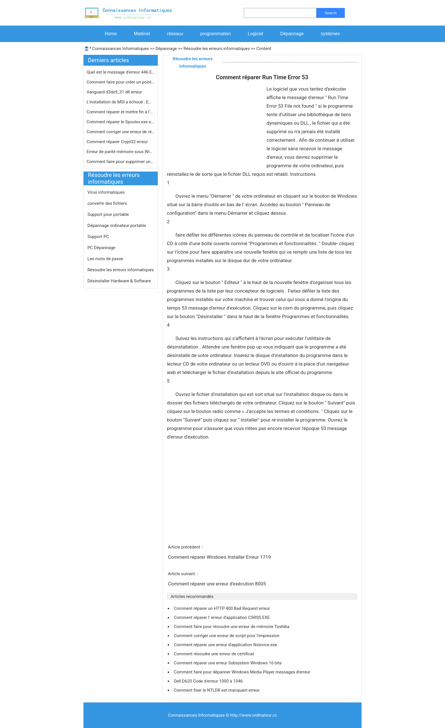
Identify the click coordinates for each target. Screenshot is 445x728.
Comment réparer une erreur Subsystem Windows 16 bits (228, 663)
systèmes (330, 33)
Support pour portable (108, 214)
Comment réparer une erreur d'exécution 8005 (217, 584)
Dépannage (292, 33)
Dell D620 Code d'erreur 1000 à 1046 (209, 681)
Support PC (98, 236)
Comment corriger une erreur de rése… (121, 131)
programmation (215, 33)
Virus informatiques (106, 192)
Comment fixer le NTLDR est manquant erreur (217, 690)
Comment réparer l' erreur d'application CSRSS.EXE (222, 617)
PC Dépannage (101, 247)
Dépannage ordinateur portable (116, 225)
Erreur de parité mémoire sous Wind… (121, 151)
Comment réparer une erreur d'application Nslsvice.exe (226, 644)
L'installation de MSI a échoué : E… (119, 102)
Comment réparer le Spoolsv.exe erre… (121, 121)
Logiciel (255, 33)
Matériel (142, 33)
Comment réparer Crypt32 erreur (118, 141)
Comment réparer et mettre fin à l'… (120, 111)
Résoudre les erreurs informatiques (216, 48)
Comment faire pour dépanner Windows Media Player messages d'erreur (242, 672)
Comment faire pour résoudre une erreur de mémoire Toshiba (232, 626)
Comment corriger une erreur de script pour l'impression (227, 635)
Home (111, 33)
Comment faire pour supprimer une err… (121, 161)
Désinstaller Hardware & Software (119, 280)
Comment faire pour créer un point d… (121, 82)
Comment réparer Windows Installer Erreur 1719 (220, 557)
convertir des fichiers (107, 203)
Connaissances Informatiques (120, 48)
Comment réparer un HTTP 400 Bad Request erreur (222, 608)
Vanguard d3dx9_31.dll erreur (115, 92)
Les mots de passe (105, 258)
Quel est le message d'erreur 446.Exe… (121, 72)
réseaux (175, 33)
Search (331, 13)
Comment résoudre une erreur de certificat (214, 653)
